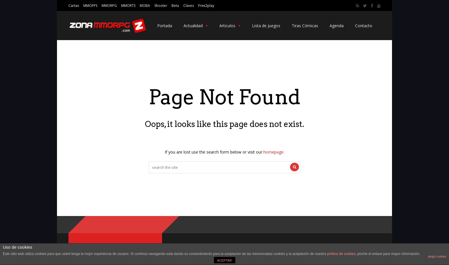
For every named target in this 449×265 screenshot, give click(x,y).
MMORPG (109, 5)
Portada (164, 25)
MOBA (145, 5)
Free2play (206, 5)
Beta (175, 5)
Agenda (337, 25)
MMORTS (128, 5)
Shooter (160, 5)
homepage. (273, 152)
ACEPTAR (224, 260)
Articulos (230, 25)
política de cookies (341, 254)
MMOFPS (90, 5)
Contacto (363, 25)
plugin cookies (437, 256)
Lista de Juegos (266, 25)
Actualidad (196, 25)
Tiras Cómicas (305, 25)
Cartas (73, 5)
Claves (188, 5)
